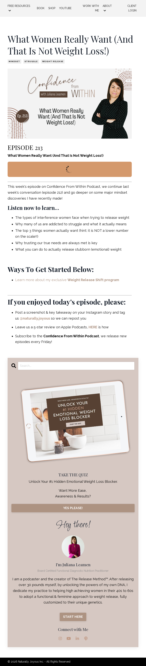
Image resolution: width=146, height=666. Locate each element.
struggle (31, 61)
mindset (14, 61)
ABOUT (107, 8)
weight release (52, 61)
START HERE (73, 617)
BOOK (40, 8)
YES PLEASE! (73, 508)
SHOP (51, 8)
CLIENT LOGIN (131, 8)
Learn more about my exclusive (67, 280)
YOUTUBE (65, 8)
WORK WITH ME (91, 8)
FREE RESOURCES (19, 8)
